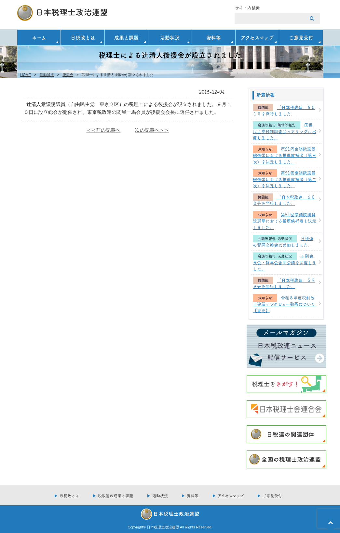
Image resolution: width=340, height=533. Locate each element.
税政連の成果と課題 (115, 495)
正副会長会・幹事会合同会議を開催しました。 (284, 262)
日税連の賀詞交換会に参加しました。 (283, 241)
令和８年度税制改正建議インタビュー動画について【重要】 (284, 304)
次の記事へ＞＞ (152, 130)
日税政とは (83, 37)
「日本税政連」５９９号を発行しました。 (284, 283)
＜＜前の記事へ (103, 130)
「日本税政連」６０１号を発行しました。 (284, 110)
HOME (25, 75)
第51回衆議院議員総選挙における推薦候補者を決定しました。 (284, 220)
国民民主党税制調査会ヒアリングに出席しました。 (284, 131)
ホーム (39, 37)
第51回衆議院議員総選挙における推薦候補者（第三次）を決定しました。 (284, 155)
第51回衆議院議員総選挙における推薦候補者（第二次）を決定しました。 (284, 179)
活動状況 (170, 37)
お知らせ (265, 149)
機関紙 (263, 107)
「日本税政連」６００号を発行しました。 (284, 200)
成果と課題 (126, 37)
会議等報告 (267, 125)
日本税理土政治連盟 (163, 527)
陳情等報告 (286, 125)
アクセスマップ (257, 37)
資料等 (213, 37)
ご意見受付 (301, 37)
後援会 (67, 75)
